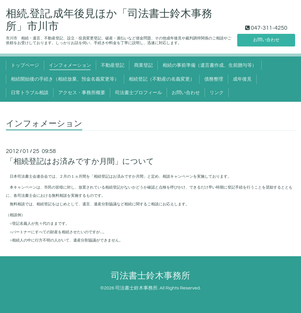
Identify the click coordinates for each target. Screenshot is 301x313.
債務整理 (213, 79)
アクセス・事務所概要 (81, 92)
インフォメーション (70, 65)
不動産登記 (112, 65)
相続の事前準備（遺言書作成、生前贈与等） (210, 65)
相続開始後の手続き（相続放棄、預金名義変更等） (65, 79)
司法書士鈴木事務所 (150, 275)
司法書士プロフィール (138, 92)
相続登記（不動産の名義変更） (162, 79)
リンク (217, 92)
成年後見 (242, 79)
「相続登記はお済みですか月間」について (80, 161)
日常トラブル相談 (30, 92)
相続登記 (101, 176)
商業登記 (143, 65)
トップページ (25, 65)
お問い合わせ (266, 39)
